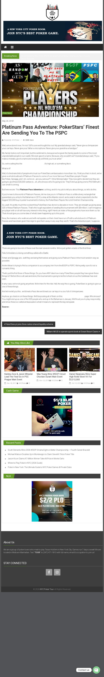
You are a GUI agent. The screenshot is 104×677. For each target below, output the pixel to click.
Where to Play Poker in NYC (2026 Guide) (25, 463)
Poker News (7, 113)
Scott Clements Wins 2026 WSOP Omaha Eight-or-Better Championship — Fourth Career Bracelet (49, 450)
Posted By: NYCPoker (11, 140)
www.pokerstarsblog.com (21, 307)
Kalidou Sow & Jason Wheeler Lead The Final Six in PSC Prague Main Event (18, 377)
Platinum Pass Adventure (33, 164)
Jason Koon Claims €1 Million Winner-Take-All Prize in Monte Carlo (36, 459)
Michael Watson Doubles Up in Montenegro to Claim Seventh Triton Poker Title (41, 454)
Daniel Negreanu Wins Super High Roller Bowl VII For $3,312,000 (82, 377)
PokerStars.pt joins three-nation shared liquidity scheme (29, 324)
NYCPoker (22, 383)
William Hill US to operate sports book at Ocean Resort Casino (73, 332)
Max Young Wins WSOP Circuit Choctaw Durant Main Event (51, 375)
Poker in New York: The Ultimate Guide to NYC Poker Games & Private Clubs (40, 467)
